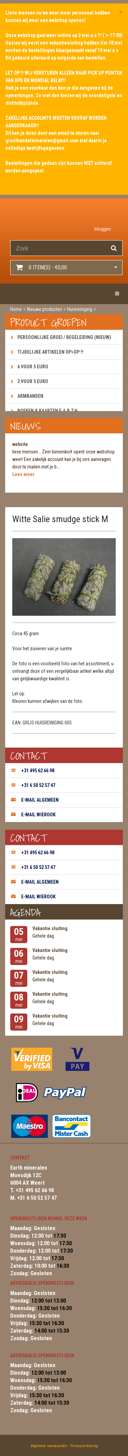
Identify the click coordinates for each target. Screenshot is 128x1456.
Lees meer (23, 474)
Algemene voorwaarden (49, 1446)
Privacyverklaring (84, 1446)
